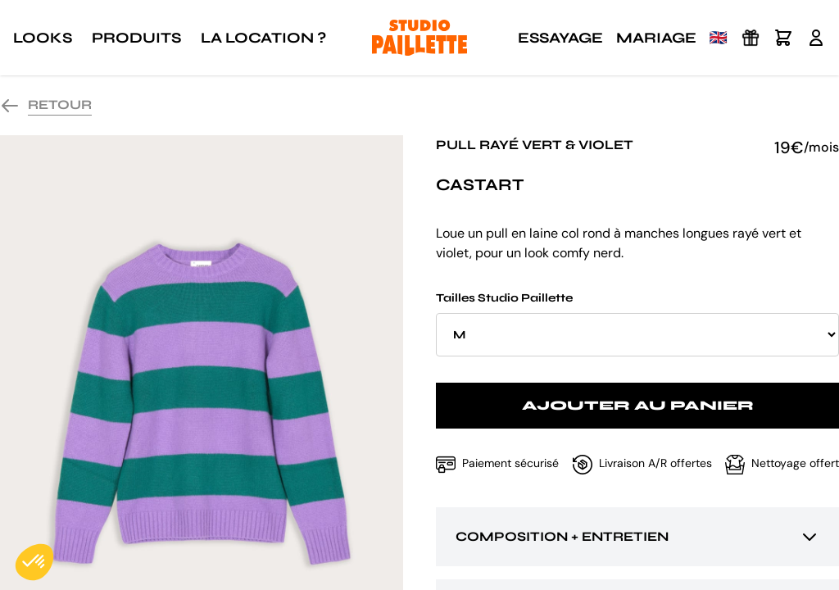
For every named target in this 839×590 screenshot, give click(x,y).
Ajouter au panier (638, 405)
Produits (136, 38)
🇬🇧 (719, 38)
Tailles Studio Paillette (637, 323)
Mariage (656, 38)
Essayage (560, 38)
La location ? (263, 38)
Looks (42, 38)
